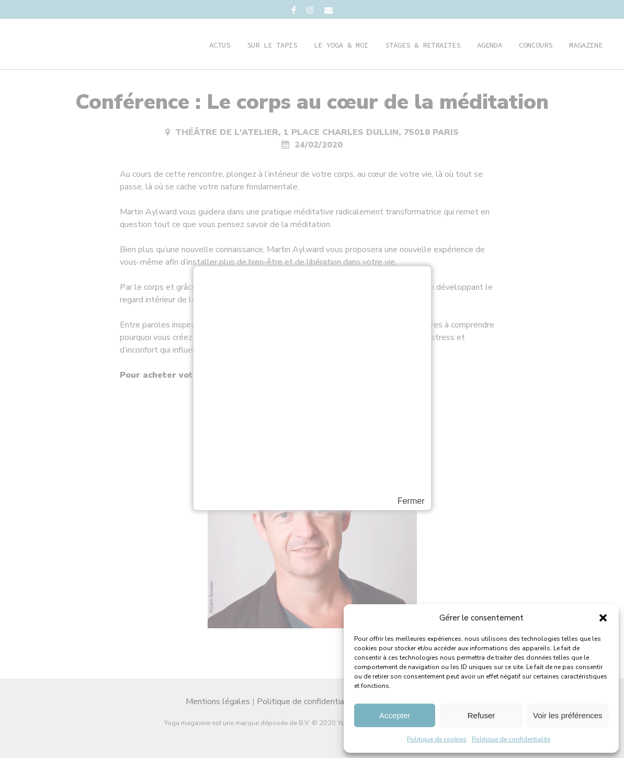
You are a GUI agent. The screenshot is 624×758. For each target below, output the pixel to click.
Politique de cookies (437, 739)
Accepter (394, 715)
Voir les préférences (568, 715)
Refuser (481, 715)
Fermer (411, 501)
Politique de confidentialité (511, 739)
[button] (603, 618)
